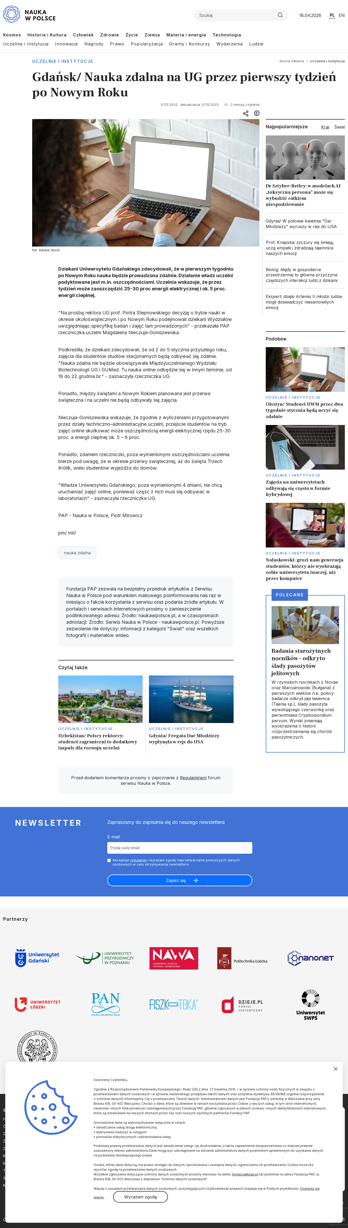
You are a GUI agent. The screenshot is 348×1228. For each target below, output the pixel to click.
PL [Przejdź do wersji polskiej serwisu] (332, 15)
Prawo (117, 43)
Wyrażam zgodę (140, 1196)
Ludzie (256, 43)
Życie (131, 34)
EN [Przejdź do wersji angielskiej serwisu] (342, 15)
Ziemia (152, 34)
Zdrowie (109, 34)
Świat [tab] (339, 127)
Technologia (226, 34)
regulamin (138, 860)
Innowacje (66, 43)
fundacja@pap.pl (245, 1174)
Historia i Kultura (47, 34)
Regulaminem (193, 777)
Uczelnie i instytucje (62, 61)
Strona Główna (291, 61)
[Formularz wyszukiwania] (241, 15)
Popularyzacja (147, 43)
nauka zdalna (77, 552)
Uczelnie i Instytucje (26, 43)
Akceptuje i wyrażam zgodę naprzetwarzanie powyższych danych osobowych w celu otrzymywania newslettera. (176, 862)
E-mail (113, 836)
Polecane (290, 594)
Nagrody (94, 43)
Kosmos (12, 34)
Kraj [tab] (325, 127)
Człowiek (83, 34)
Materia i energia (186, 34)
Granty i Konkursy (189, 43)
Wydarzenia (229, 43)
